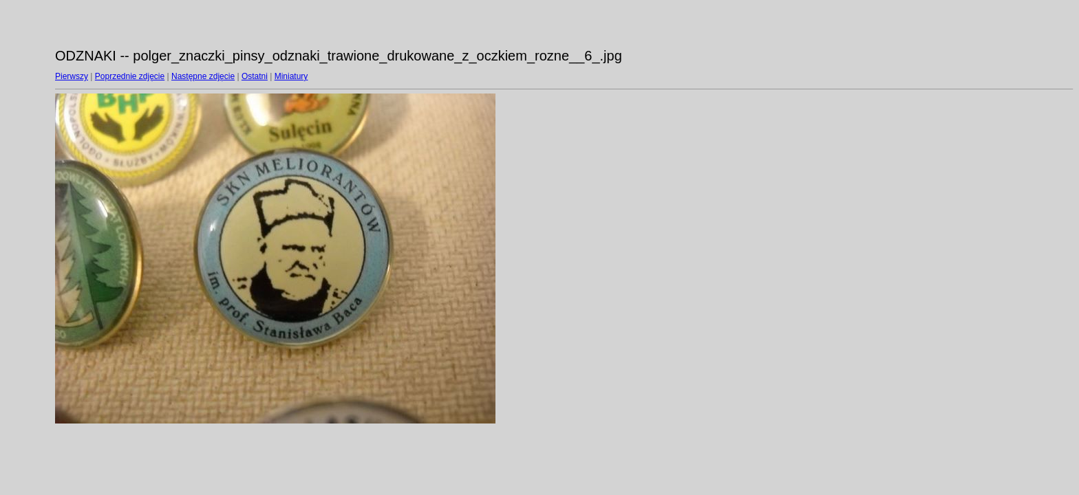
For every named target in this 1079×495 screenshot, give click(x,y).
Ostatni (255, 76)
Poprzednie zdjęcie (129, 76)
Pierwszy (71, 76)
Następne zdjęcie (203, 76)
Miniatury (291, 76)
